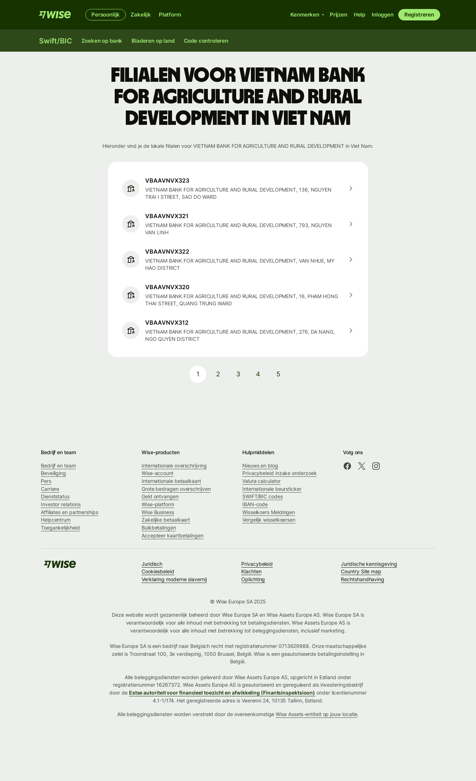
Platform (170, 14)
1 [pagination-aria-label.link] (197, 374)
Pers (46, 481)
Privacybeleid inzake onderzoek (279, 473)
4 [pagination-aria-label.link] (258, 374)
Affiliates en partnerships (69, 512)
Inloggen (383, 14)
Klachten (251, 571)
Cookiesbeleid (158, 571)
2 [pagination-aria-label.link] (218, 374)
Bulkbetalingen (159, 527)
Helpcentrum (56, 520)
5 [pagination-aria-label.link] (278, 374)
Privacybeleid (257, 564)
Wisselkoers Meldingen (268, 512)
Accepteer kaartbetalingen (173, 535)
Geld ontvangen (160, 496)
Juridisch (152, 564)
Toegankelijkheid (60, 527)
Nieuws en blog (260, 465)
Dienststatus (55, 496)
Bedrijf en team (58, 465)
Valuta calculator (261, 481)
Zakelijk (140, 14)
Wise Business (158, 512)
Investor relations (61, 504)
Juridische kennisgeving (369, 564)
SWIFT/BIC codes (262, 496)
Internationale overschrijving (174, 465)
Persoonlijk (105, 14)
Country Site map (361, 571)
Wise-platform (158, 504)
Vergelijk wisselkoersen (268, 520)
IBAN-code (255, 504)
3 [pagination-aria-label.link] (238, 374)
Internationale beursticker (271, 489)
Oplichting (253, 579)
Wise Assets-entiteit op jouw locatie (316, 714)
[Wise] (55, 14)
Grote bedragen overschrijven (176, 489)
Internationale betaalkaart (171, 481)
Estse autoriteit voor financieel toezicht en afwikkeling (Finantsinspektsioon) (222, 693)
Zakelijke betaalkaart (166, 520)
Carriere (50, 489)
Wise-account (157, 473)
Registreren (419, 14)
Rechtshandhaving (362, 579)
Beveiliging (53, 473)
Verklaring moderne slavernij (174, 579)
